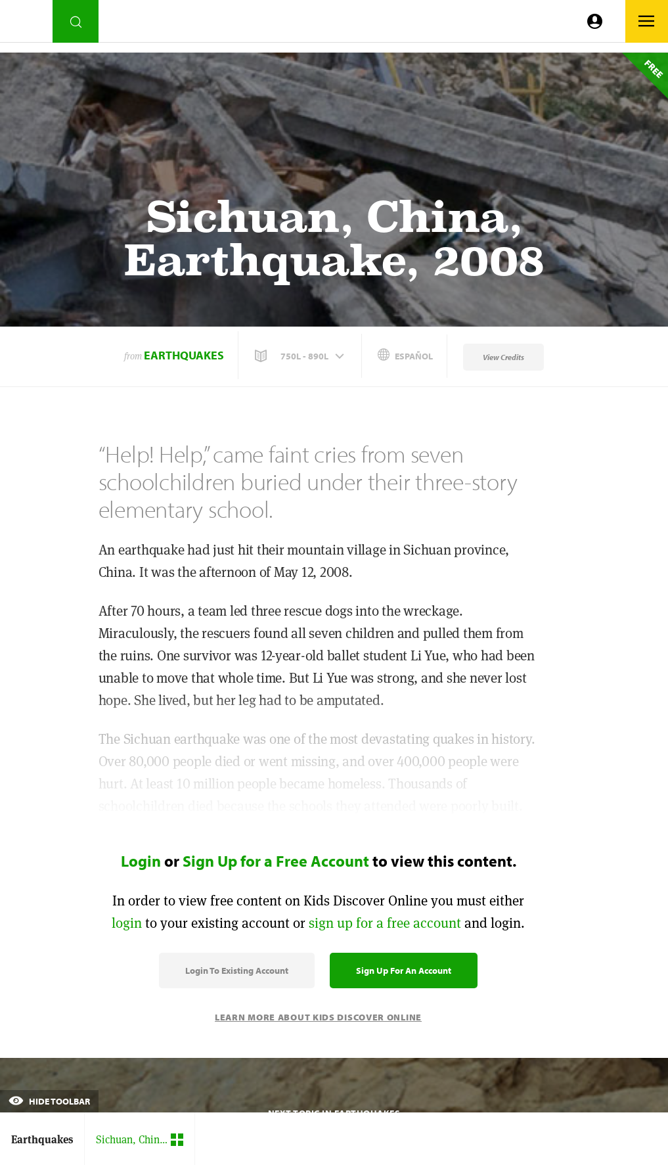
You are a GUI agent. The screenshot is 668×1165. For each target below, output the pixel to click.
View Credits (503, 357)
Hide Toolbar (49, 1101)
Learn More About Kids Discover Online (318, 1017)
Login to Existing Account (236, 970)
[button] (300, 356)
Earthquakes (184, 355)
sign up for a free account (385, 923)
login (127, 923)
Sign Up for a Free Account (276, 861)
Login (141, 861)
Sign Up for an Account (403, 970)
